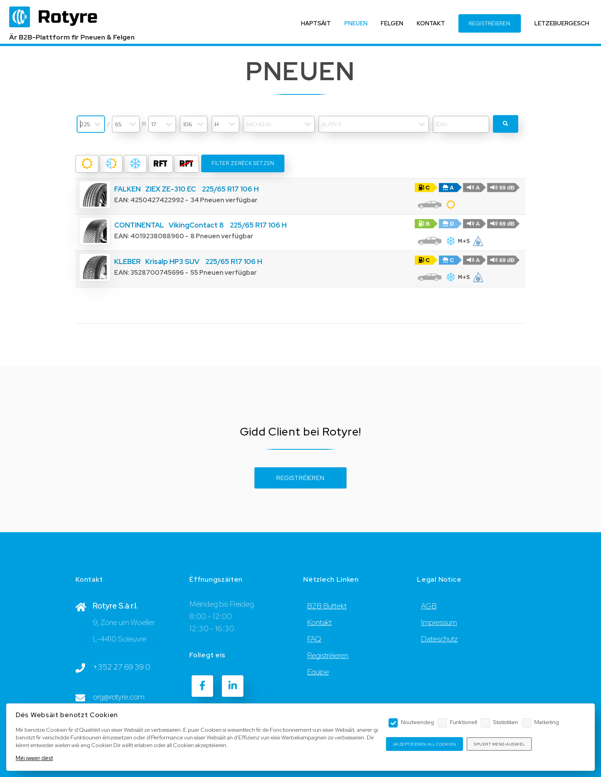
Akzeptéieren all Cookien (424, 744)
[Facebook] (202, 686)
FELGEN (392, 23)
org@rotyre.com (119, 697)
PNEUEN (356, 23)
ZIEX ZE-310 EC (170, 189)
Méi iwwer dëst (34, 758)
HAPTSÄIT (316, 23)
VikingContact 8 (196, 225)
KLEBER (127, 261)
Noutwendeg (417, 722)
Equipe (318, 672)
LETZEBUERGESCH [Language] (561, 23)
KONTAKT (431, 23)
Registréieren (300, 478)
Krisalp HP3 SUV (172, 261)
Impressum (439, 622)
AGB (429, 606)
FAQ (314, 639)
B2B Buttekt (326, 606)
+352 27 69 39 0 (121, 667)
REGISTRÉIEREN (489, 23)
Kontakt (319, 622)
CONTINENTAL (139, 225)
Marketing (546, 722)
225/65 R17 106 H (230, 189)
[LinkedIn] (232, 686)
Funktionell (463, 722)
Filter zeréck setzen (243, 163)
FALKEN (127, 189)
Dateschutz (439, 639)
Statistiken (505, 722)
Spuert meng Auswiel (499, 744)
